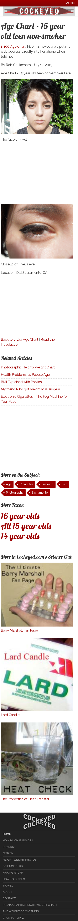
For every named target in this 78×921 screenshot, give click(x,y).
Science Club (13, 866)
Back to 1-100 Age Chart (19, 339)
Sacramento (40, 492)
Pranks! (9, 846)
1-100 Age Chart (13, 46)
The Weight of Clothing (21, 911)
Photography (15, 492)
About (7, 891)
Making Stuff (13, 872)
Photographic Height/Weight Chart (28, 367)
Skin (64, 484)
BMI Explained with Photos (21, 382)
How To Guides (14, 879)
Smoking (47, 484)
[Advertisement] (37, 174)
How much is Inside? (18, 840)
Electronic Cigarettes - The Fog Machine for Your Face (34, 399)
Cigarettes (26, 484)
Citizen (8, 853)
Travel (8, 885)
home (7, 834)
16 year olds (20, 516)
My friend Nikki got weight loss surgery (30, 389)
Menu (70, 3)
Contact (9, 898)
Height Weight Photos (20, 859)
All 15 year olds (26, 526)
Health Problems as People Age (25, 375)
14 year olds (20, 536)
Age (8, 484)
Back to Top (12, 917)
